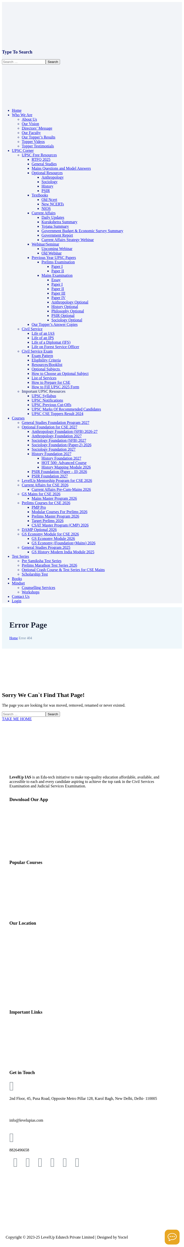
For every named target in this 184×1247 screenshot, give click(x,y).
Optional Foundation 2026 (30, 884)
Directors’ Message (24, 1034)
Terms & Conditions (22, 1181)
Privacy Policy (17, 1194)
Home (13, 638)
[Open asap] (172, 1237)
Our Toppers (19, 1051)
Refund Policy (17, 1207)
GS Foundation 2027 (25, 876)
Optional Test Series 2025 (29, 910)
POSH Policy (16, 1225)
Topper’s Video (21, 1059)
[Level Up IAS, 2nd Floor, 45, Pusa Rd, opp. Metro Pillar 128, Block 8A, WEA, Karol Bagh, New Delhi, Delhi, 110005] (92, 968)
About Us (17, 1025)
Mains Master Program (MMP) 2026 (38, 901)
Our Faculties (20, 1042)
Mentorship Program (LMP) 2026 (36, 893)
